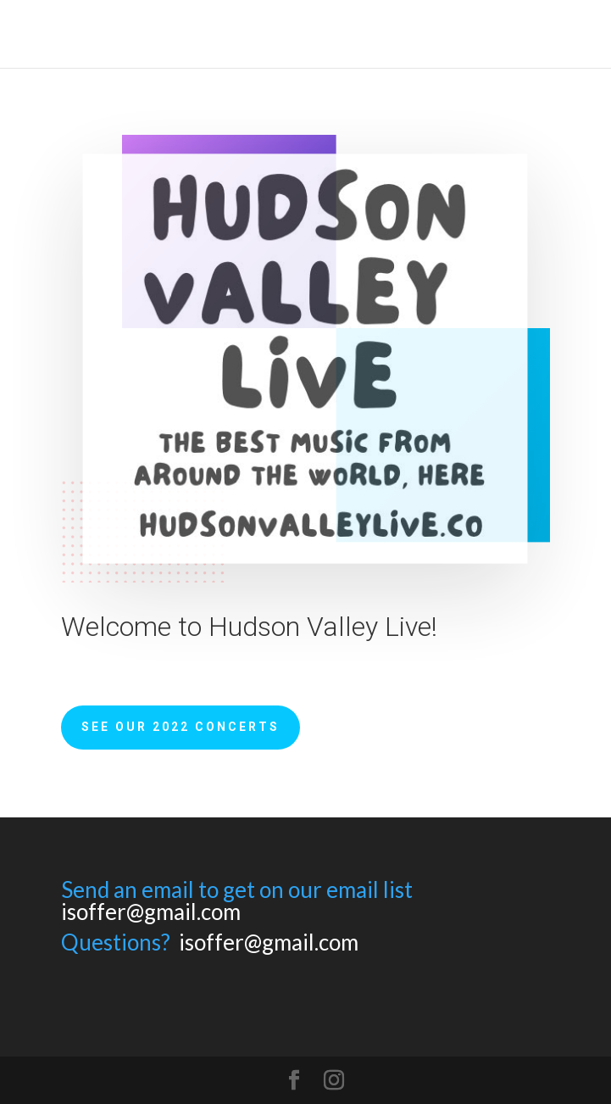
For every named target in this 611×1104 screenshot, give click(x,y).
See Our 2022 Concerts (180, 726)
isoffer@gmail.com (151, 911)
